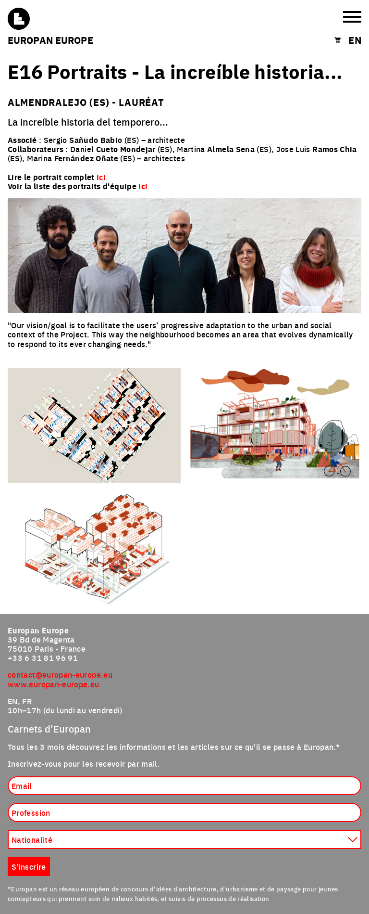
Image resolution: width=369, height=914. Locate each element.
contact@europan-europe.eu (60, 674)
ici (143, 186)
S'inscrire (29, 866)
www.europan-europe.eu (53, 684)
